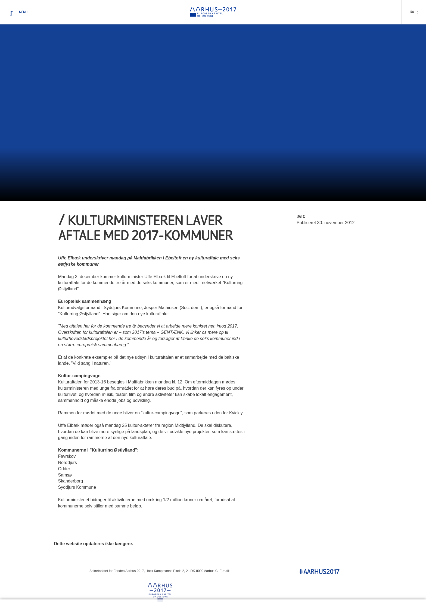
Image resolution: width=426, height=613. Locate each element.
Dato (301, 217)
